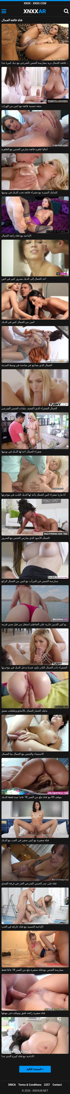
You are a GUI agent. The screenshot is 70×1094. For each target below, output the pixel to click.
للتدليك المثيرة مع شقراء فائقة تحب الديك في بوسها (29, 192)
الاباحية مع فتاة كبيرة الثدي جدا (17, 1056)
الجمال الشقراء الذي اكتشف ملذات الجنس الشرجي (29, 408)
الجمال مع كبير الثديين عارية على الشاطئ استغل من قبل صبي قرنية (35, 624)
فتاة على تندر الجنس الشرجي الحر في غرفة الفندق (29, 883)
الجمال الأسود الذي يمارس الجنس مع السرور (25, 537)
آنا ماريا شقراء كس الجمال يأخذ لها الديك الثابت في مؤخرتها (33, 494)
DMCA (12, 1084)
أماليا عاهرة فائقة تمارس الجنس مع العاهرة (24, 149)
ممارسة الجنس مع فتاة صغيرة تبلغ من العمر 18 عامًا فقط (32, 969)
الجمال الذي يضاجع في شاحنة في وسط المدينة (26, 365)
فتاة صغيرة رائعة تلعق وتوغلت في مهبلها (23, 1013)
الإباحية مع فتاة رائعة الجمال (16, 235)
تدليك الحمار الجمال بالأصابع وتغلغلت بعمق (24, 710)
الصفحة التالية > (35, 1069)
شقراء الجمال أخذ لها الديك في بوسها (21, 451)
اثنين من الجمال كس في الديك (18, 321)
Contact (57, 1084)
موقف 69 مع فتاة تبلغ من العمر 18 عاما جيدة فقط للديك (31, 797)
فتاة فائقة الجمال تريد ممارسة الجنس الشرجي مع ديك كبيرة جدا (35, 62)
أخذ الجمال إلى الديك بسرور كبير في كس (23, 278)
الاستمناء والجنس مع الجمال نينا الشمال (22, 753)
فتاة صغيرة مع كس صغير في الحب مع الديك (25, 840)
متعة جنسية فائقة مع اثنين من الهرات (21, 106)
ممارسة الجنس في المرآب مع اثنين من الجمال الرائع (29, 581)
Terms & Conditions (29, 1084)
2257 (47, 1084)
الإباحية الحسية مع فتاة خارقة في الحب (22, 926)
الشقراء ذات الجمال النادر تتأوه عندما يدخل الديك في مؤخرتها (34, 667)
